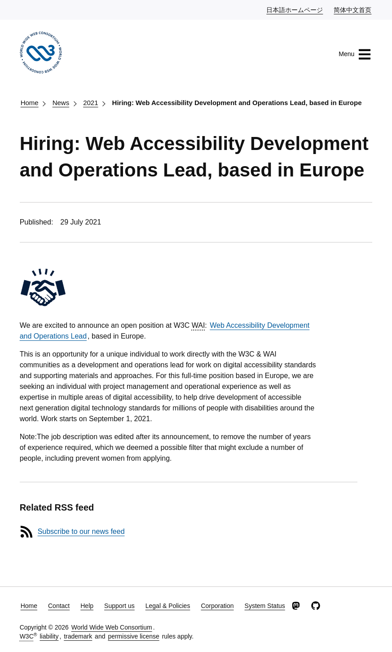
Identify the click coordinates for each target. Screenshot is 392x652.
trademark (78, 636)
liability (49, 636)
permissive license (133, 636)
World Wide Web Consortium (111, 627)
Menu (355, 54)
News (61, 102)
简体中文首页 (353, 9)
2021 (90, 102)
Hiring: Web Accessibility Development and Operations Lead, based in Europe (237, 102)
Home (30, 102)
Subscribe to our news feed (81, 531)
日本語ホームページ (295, 9)
